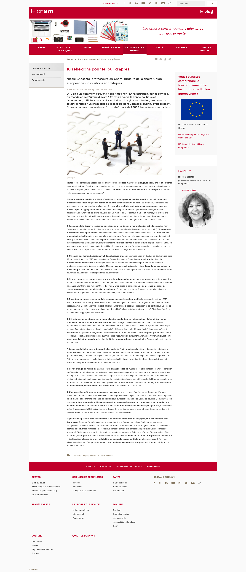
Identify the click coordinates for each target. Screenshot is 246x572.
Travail (36, 477)
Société (118, 504)
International (38, 74)
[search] (191, 3)
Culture (37, 535)
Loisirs (35, 545)
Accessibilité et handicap (124, 522)
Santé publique (120, 483)
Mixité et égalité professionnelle (46, 487)
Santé (116, 477)
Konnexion (33, 569)
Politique (117, 510)
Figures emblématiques (42, 549)
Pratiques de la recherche (84, 490)
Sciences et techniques (87, 477)
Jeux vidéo (37, 541)
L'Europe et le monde (88, 59)
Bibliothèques (153, 466)
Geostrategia (38, 80)
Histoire (35, 553)
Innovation (77, 487)
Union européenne (110, 59)
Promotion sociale (121, 514)
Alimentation (118, 490)
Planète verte (41, 504)
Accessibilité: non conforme (129, 466)
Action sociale (119, 518)
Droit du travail (38, 483)
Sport (115, 526)
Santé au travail (120, 487)
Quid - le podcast (83, 535)
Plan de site (105, 466)
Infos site (90, 466)
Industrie (76, 483)
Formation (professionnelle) (44, 490)
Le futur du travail (40, 495)
